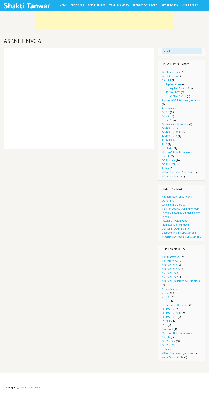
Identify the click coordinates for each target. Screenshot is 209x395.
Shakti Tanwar (27, 6)
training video (119, 5)
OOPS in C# (168, 160)
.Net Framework (171, 72)
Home (63, 5)
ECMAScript (168, 128)
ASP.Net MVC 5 (177, 96)
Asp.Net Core (173, 84)
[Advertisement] (104, 21)
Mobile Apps (190, 5)
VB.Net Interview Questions (177, 172)
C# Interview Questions (175, 124)
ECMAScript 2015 (172, 132)
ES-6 (164, 144)
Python (166, 168)
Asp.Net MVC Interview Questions (181, 100)
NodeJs (166, 156)
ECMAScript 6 (169, 136)
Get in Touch (169, 5)
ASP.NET (166, 80)
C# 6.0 (165, 112)
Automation (168, 108)
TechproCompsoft (145, 5)
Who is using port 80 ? (175, 204)
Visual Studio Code (172, 176)
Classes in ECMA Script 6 (176, 228)
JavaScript (167, 148)
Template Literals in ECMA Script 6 (181, 236)
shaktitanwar (34, 387)
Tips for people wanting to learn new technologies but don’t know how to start (181, 212)
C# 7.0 (165, 116)
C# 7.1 (169, 120)
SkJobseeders (96, 5)
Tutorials (77, 5)
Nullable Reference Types (177, 196)
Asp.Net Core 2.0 (179, 88)
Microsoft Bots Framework (177, 152)
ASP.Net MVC (173, 92)
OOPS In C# (168, 200)
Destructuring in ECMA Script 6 (179, 232)
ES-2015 (167, 140)
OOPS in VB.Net (171, 164)
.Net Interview (170, 76)
